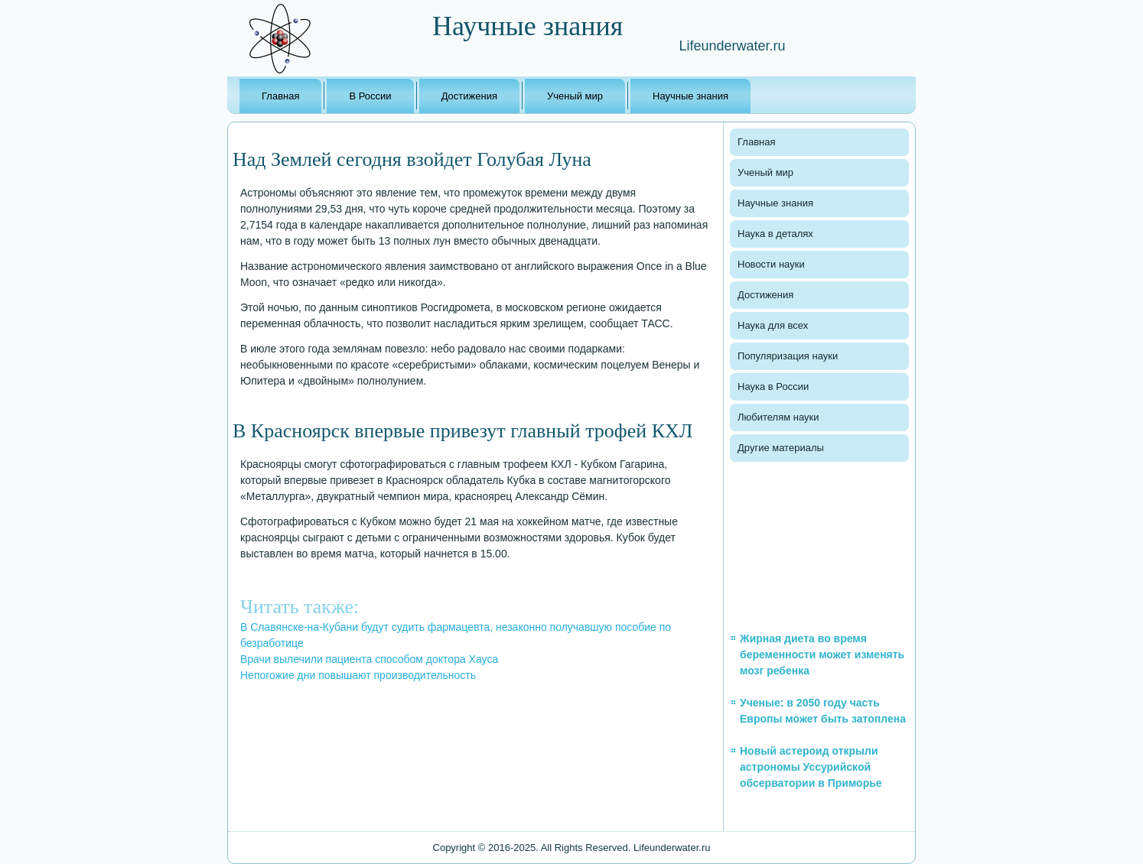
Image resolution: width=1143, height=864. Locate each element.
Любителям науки (778, 417)
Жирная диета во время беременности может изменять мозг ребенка (822, 654)
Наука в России (773, 386)
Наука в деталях (775, 233)
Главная (280, 96)
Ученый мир (575, 96)
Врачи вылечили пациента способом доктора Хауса (369, 659)
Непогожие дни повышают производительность (358, 675)
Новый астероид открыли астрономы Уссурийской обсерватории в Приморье (811, 767)
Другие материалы (781, 447)
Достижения (469, 96)
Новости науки (771, 264)
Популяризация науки (788, 356)
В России (370, 96)
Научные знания (690, 96)
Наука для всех (773, 325)
